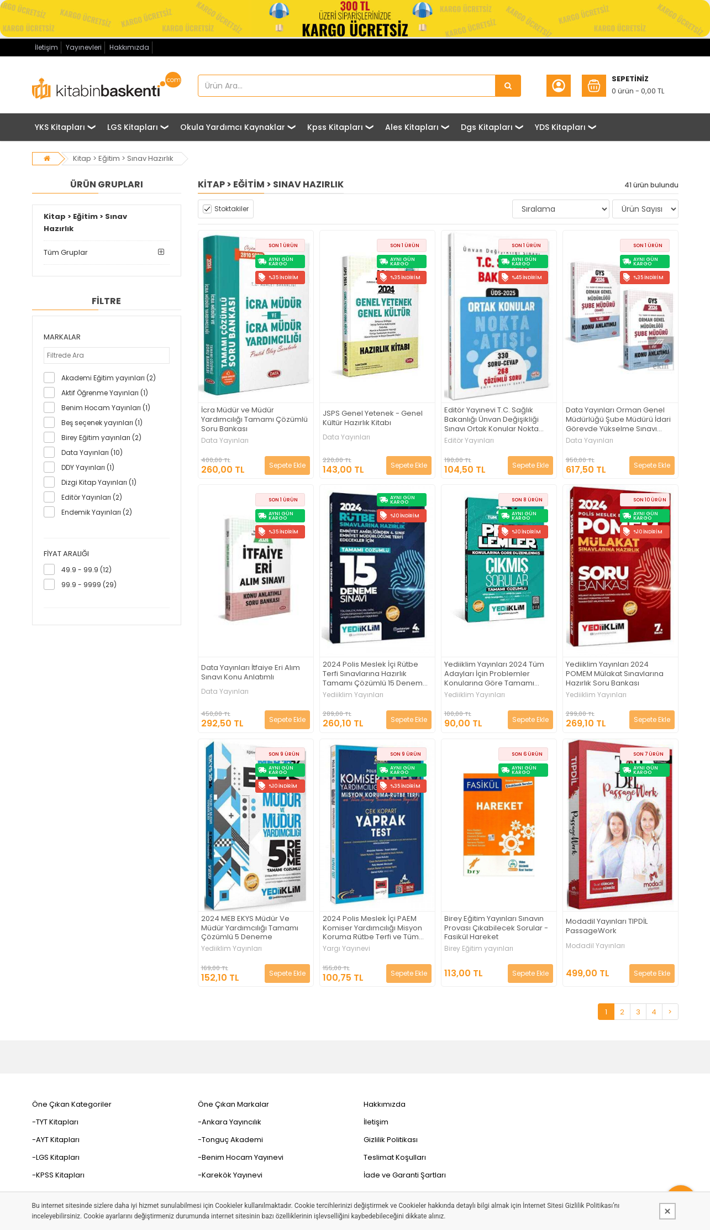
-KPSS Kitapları (58, 1175)
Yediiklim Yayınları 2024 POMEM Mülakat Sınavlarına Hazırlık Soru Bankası (615, 674)
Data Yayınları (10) (92, 452)
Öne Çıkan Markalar (233, 1104)
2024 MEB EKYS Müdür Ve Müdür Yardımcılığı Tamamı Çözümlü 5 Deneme (249, 928)
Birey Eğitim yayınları (478, 948)
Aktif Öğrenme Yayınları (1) (104, 392)
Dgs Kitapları (487, 127)
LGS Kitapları (132, 127)
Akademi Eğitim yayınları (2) (108, 378)
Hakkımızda (129, 47)
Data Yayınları (225, 440)
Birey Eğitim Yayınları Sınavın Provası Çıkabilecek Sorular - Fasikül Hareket (496, 928)
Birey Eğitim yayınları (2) (101, 437)
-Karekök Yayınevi (230, 1175)
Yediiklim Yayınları (353, 695)
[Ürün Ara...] (508, 86)
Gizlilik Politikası (391, 1139)
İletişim (46, 47)
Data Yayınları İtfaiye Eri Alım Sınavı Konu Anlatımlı (250, 672)
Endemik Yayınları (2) (96, 512)
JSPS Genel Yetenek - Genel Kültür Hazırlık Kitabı (373, 418)
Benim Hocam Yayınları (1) (105, 407)
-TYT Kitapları (55, 1122)
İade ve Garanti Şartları (405, 1175)
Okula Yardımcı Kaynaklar (232, 127)
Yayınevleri (84, 47)
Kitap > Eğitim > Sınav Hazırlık (123, 158)
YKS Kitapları (60, 127)
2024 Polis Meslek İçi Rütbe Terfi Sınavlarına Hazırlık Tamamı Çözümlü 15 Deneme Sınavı (375, 674)
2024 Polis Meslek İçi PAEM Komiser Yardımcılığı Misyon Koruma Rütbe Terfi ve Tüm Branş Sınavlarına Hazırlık (372, 928)
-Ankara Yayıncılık (229, 1122)
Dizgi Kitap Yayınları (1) (98, 482)
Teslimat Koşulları (395, 1157)
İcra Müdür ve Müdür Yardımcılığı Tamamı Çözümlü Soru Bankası (254, 420)
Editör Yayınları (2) (91, 497)
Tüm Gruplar (66, 252)
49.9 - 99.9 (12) (86, 569)
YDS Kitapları (560, 127)
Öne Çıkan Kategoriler (72, 1104)
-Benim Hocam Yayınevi (240, 1157)
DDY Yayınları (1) (87, 467)
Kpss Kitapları (335, 127)
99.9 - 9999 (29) (89, 584)
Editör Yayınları (469, 440)
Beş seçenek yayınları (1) (102, 422)
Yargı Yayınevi (346, 948)
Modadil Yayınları (595, 946)
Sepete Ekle (287, 465)
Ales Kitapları (412, 127)
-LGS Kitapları (56, 1157)
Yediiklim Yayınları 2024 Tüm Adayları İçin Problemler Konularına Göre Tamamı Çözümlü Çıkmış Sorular (494, 674)
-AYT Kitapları (56, 1139)
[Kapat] (667, 1211)
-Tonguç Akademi (230, 1139)
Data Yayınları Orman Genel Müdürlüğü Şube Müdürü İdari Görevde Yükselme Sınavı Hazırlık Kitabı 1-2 (618, 420)
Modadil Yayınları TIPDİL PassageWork (607, 926)
